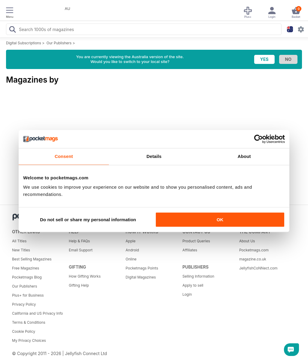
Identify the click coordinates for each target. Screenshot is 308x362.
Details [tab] (154, 156)
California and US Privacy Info (37, 313)
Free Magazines (25, 268)
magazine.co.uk (252, 259)
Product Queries (196, 241)
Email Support (81, 250)
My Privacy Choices (29, 340)
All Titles (19, 241)
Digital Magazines (141, 277)
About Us (247, 241)
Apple (131, 241)
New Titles (21, 250)
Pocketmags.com (254, 250)
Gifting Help (79, 285)
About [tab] (244, 156)
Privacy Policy (24, 304)
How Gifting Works (85, 276)
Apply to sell (192, 285)
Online (131, 259)
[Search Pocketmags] (12, 30)
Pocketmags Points (142, 268)
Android (132, 250)
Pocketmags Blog (27, 277)
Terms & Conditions (28, 322)
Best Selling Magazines (31, 259)
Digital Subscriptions (23, 43)
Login (187, 294)
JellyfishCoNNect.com (258, 268)
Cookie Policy (23, 331)
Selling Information (198, 276)
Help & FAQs (79, 241)
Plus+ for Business (28, 295)
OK (220, 219)
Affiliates (189, 250)
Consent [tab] (64, 156)
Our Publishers (59, 43)
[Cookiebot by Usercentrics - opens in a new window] (258, 138)
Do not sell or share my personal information (88, 219)
